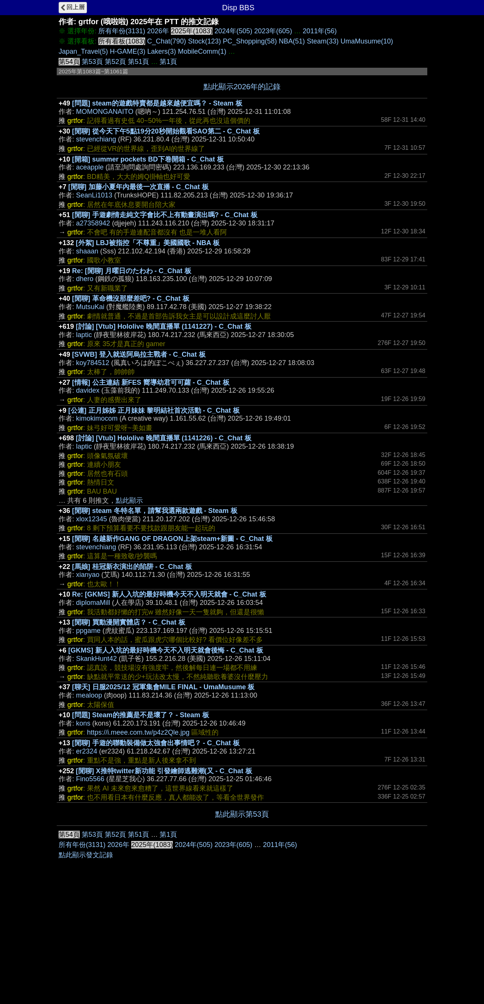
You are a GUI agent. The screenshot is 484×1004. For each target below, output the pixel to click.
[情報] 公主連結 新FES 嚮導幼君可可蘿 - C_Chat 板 (151, 382)
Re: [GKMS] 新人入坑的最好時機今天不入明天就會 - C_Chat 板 (169, 594)
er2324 (86, 751)
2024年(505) (233, 31)
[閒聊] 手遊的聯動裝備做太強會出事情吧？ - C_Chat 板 (156, 743)
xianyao (87, 574)
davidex (87, 390)
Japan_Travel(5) (83, 51)
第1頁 (168, 61)
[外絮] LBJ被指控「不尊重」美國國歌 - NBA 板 (148, 243)
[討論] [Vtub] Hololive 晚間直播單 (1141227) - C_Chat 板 (163, 326)
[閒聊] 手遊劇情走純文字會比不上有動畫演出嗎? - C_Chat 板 (165, 215)
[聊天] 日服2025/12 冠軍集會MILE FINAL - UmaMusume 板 (163, 687)
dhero (84, 279)
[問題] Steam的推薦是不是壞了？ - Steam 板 (140, 715)
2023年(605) (273, 31)
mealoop (89, 695)
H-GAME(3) (127, 51)
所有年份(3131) (121, 31)
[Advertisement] (242, 883)
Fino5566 (90, 779)
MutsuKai (90, 307)
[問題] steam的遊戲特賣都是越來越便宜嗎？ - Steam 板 (157, 103)
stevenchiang (96, 139)
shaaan (87, 251)
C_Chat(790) (166, 41)
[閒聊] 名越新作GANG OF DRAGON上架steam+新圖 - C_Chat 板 (172, 538)
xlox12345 (91, 519)
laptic (84, 335)
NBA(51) (292, 41)
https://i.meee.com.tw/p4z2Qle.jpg (138, 732)
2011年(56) (319, 31)
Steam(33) (322, 41)
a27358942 (93, 223)
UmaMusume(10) (366, 41)
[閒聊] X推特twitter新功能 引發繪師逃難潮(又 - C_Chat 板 (164, 771)
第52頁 (115, 61)
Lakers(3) (161, 51)
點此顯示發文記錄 (86, 968)
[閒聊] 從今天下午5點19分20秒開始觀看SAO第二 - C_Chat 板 (166, 131)
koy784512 (92, 363)
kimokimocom (97, 418)
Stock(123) (204, 41)
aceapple (90, 167)
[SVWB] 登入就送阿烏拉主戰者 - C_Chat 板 (139, 354)
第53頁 (92, 61)
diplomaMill (93, 602)
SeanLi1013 (94, 195)
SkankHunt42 (96, 658)
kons (83, 723)
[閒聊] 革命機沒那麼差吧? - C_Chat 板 (130, 298)
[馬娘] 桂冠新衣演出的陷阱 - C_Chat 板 (132, 566)
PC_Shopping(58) (250, 41)
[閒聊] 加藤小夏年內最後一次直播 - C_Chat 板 (138, 187)
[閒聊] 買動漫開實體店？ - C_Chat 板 (128, 622)
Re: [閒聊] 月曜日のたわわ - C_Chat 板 (131, 271)
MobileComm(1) (202, 51)
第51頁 (138, 61)
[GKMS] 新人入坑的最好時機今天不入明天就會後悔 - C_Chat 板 (165, 650)
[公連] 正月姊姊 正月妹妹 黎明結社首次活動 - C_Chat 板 (154, 410)
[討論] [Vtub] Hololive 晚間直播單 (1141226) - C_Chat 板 (163, 438)
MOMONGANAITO (104, 111)
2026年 (158, 31)
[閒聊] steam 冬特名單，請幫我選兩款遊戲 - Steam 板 (154, 510)
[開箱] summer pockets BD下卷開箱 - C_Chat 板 (148, 159)
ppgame (88, 630)
